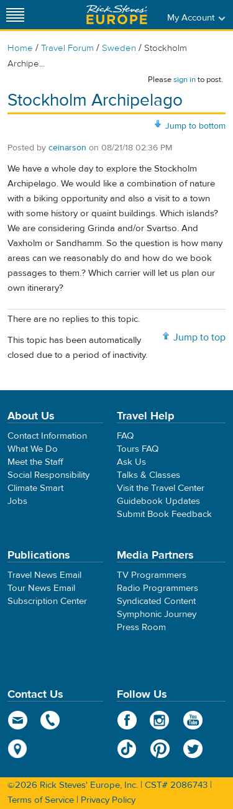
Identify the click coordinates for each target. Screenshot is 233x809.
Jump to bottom (195, 126)
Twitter (193, 749)
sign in (184, 80)
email (17, 720)
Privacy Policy (108, 800)
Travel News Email (44, 575)
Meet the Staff (35, 462)
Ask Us (131, 462)
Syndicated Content (156, 601)
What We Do (32, 449)
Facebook (127, 720)
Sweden (119, 48)
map (17, 749)
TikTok (127, 749)
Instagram (160, 720)
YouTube (193, 720)
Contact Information (47, 436)
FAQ (125, 436)
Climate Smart (35, 488)
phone (50, 720)
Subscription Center (47, 601)
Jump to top (199, 337)
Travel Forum (67, 48)
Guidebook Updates (158, 501)
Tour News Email (41, 588)
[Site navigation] (15, 14)
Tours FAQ (137, 449)
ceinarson (67, 147)
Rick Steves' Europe (117, 14)
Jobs (17, 501)
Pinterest (160, 749)
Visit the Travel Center (160, 488)
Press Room (141, 627)
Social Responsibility (48, 475)
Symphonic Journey (156, 614)
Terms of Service (40, 800)
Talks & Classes (148, 475)
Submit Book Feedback (164, 514)
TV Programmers (151, 575)
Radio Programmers (157, 588)
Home (20, 48)
